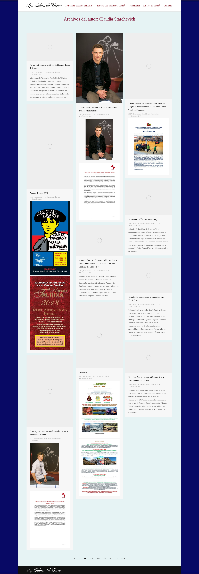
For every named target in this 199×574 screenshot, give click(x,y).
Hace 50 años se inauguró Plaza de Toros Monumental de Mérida (146, 379)
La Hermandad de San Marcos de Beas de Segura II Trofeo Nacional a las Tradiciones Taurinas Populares (147, 106)
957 (85, 558)
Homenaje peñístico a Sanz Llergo (143, 219)
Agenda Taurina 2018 (39, 193)
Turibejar (83, 372)
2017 (31, 72)
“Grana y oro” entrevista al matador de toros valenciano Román (49, 433)
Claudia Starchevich (117, 19)
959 (98, 558)
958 (91, 558)
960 (104, 558)
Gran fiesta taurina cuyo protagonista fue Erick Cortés (146, 298)
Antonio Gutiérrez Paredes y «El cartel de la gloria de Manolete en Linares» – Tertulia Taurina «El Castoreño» (98, 263)
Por (52, 72)
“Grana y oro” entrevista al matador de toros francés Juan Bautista (98, 109)
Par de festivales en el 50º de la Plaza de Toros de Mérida (50, 66)
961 (111, 558)
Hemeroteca (38, 72)
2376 (123, 558)
